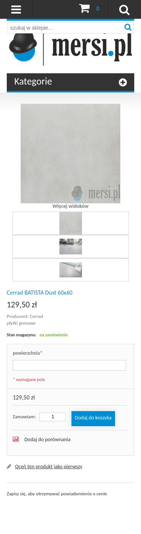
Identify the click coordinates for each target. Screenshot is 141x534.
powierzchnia (27, 353)
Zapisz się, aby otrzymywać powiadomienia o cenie (57, 493)
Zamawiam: (24, 416)
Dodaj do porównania (47, 439)
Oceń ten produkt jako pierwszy (48, 466)
